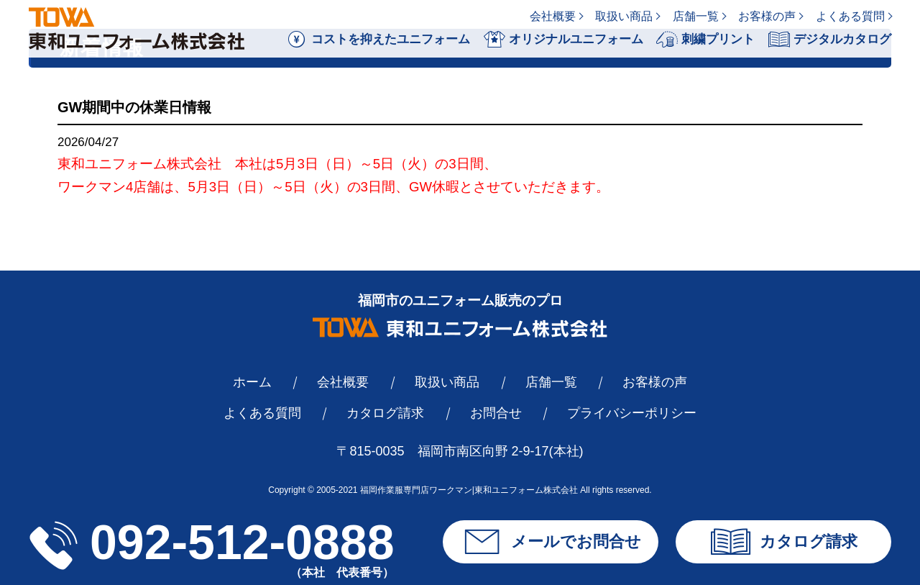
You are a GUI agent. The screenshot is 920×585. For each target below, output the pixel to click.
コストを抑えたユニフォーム (378, 39)
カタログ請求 (385, 413)
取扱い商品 (624, 16)
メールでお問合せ (551, 541)
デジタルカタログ (829, 39)
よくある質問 (850, 16)
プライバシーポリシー (631, 413)
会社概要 (553, 16)
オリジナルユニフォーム (563, 39)
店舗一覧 (696, 16)
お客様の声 (767, 16)
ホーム (252, 382)
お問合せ (496, 413)
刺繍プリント (705, 39)
